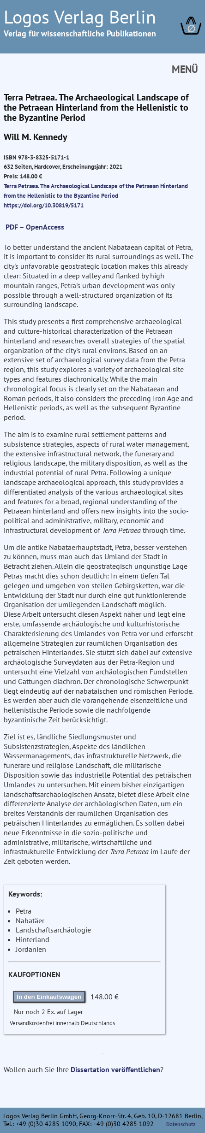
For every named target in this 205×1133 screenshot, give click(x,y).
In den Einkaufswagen (49, 996)
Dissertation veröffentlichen (115, 1069)
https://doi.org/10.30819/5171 (44, 205)
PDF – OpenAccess (35, 226)
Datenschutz (181, 1124)
